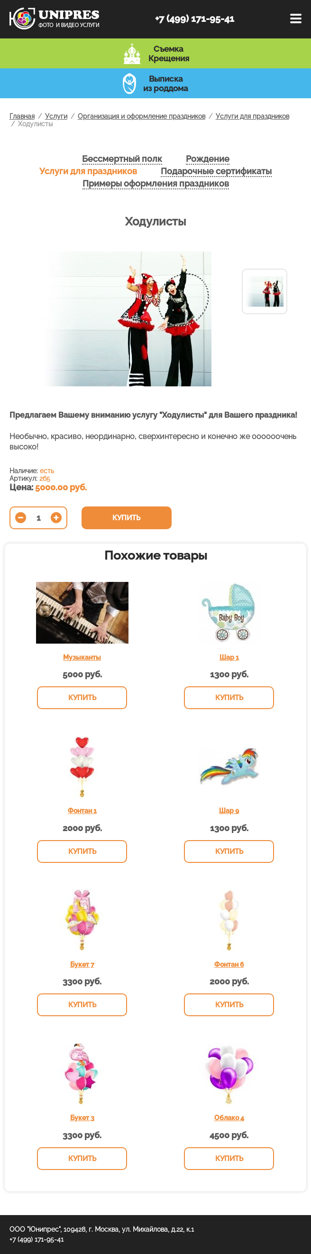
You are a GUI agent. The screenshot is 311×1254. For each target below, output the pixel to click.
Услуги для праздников (88, 171)
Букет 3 (82, 1118)
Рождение (207, 159)
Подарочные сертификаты (216, 171)
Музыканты (82, 657)
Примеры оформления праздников (155, 183)
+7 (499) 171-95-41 (194, 18)
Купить (126, 518)
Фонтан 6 (229, 964)
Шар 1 (229, 657)
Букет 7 (82, 964)
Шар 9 (229, 810)
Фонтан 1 (82, 810)
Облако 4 (229, 1118)
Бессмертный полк (122, 159)
